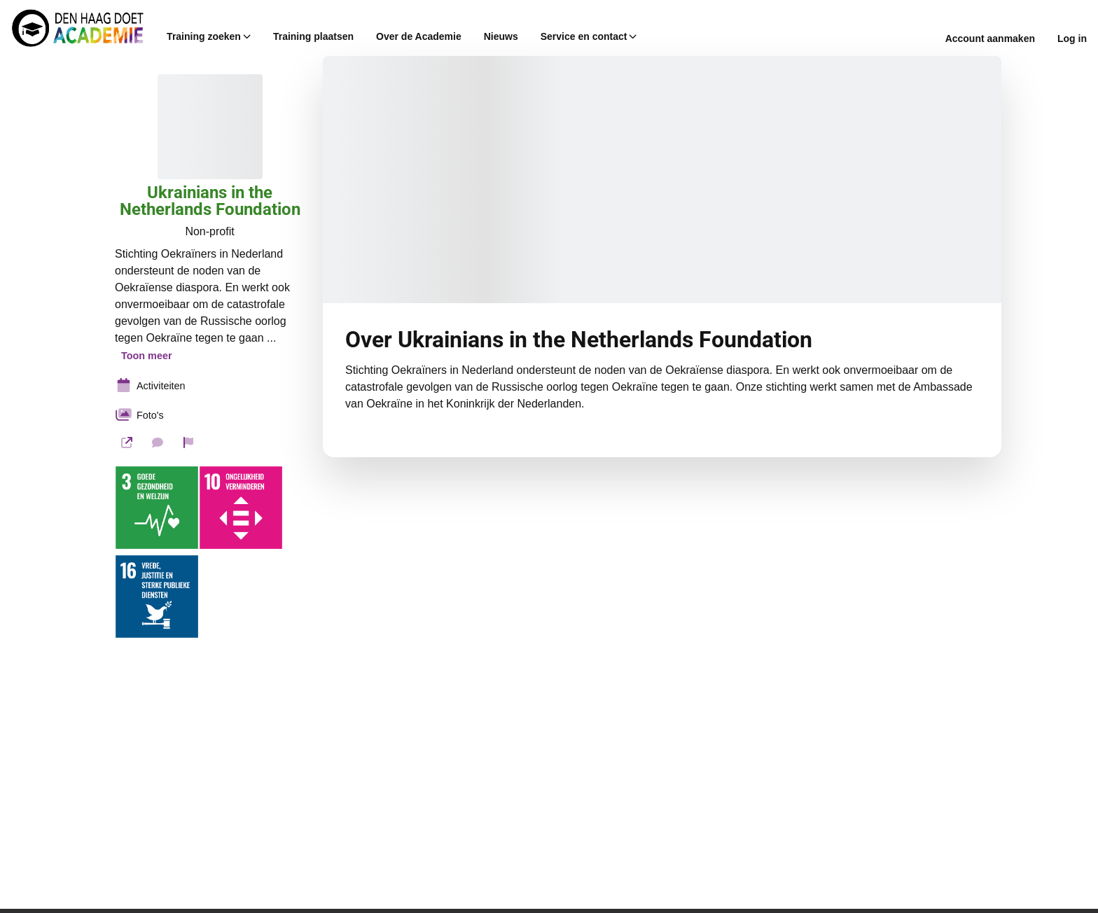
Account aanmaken (990, 38)
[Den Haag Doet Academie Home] (77, 28)
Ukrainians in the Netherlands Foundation (210, 201)
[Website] (127, 442)
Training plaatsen (313, 36)
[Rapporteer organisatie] (188, 442)
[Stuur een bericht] (157, 442)
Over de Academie (418, 36)
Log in (1072, 38)
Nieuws (501, 36)
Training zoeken (209, 36)
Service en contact (589, 36)
